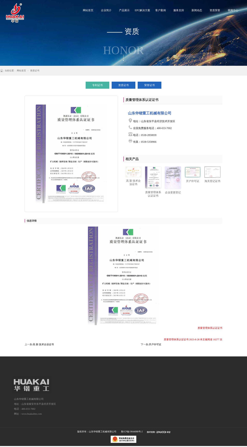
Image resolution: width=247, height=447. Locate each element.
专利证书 (97, 84)
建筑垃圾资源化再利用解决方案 (83, 410)
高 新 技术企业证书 (43, 344)
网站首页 (88, 10)
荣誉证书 (149, 84)
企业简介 (106, 10)
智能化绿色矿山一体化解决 (80, 404)
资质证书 (123, 84)
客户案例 (160, 10)
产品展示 (124, 10)
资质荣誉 (215, 10)
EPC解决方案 (142, 10)
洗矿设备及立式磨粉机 (78, 416)
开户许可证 (155, 344)
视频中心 (233, 10)
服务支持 (178, 10)
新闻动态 (197, 10)
